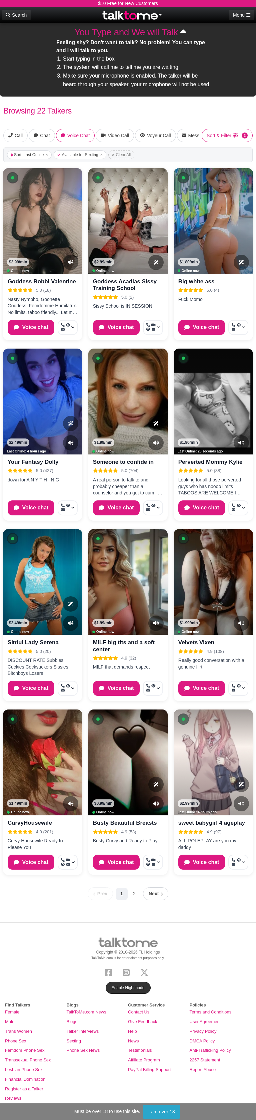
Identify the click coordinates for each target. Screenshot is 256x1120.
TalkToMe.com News (86, 1011)
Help (132, 1031)
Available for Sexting (79, 154)
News (133, 1040)
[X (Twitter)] (145, 972)
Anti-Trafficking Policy (210, 1050)
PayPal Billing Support (149, 1069)
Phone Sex (15, 1040)
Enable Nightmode (128, 987)
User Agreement (205, 1021)
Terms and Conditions (211, 1011)
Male (9, 1021)
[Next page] (155, 893)
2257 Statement (205, 1059)
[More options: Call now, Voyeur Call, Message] (68, 327)
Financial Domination (25, 1079)
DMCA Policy (202, 1040)
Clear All (121, 154)
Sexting (74, 1040)
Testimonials (140, 1050)
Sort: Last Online (29, 154)
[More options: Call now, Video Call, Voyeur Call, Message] (153, 327)
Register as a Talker (24, 1088)
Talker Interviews (83, 1031)
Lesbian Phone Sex (24, 1069)
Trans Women (18, 1031)
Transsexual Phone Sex (28, 1059)
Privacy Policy (203, 1031)
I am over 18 (161, 1111)
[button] (12, 177)
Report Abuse (203, 1069)
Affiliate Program (144, 1059)
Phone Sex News (83, 1050)
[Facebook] (110, 972)
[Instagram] (127, 972)
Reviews (13, 1098)
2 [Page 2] (134, 893)
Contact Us (138, 1011)
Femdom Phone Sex (25, 1050)
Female (12, 1011)
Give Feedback (142, 1021)
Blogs (72, 1021)
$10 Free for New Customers (128, 3)
